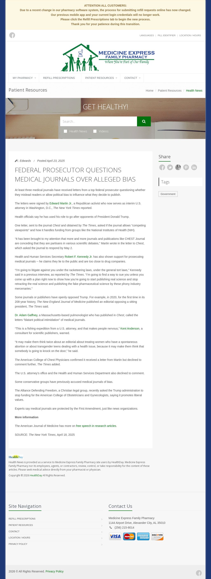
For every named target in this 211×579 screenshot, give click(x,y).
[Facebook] (199, 573)
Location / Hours (190, 35)
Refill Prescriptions (59, 77)
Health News (75, 131)
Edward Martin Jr (60, 203)
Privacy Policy (18, 544)
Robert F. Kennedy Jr (78, 256)
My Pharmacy (23, 77)
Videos (101, 131)
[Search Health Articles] (98, 121)
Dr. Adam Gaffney (26, 315)
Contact (130, 77)
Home (150, 90)
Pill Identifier (166, 35)
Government (168, 194)
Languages (147, 35)
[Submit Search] (144, 121)
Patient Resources (99, 77)
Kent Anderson (130, 328)
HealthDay (36, 475)
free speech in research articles (96, 426)
